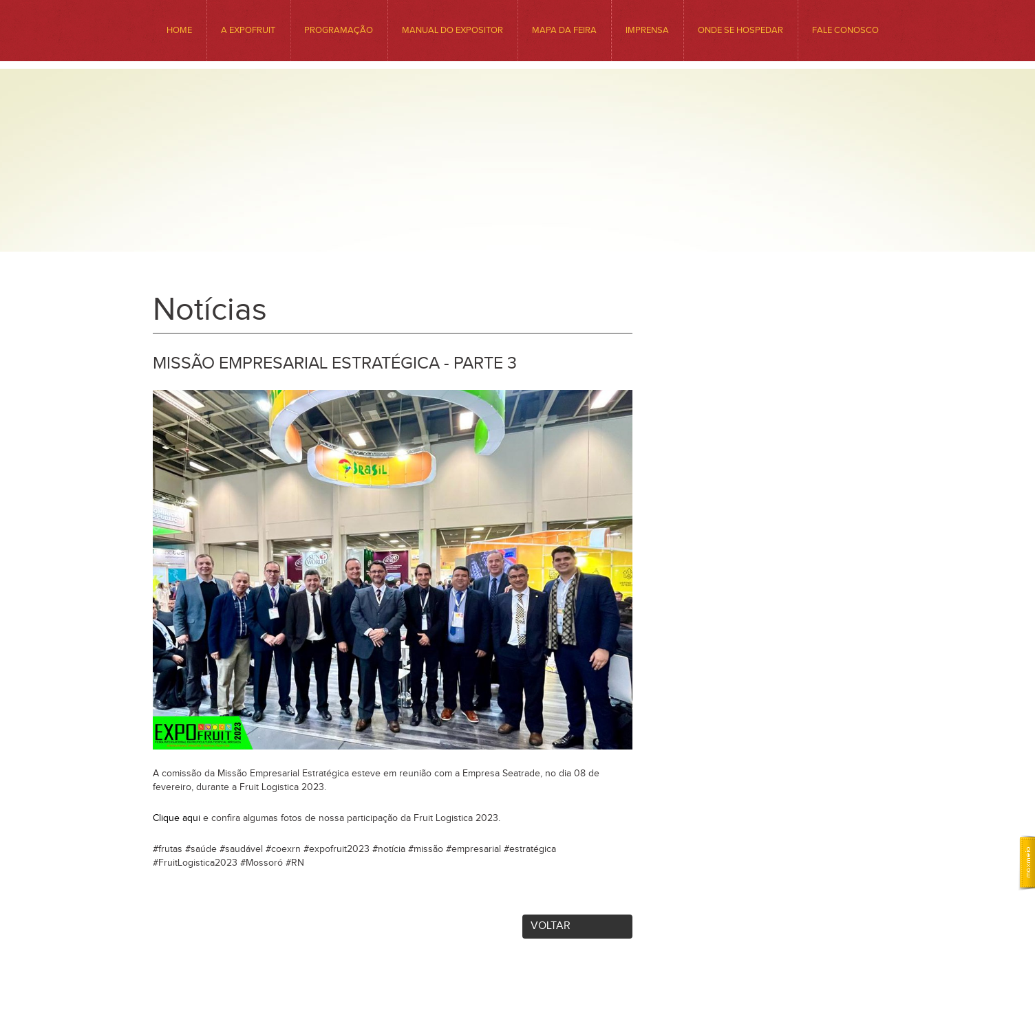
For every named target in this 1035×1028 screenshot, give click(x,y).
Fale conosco (845, 30)
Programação (338, 30)
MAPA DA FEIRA (564, 30)
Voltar (550, 925)
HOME (179, 30)
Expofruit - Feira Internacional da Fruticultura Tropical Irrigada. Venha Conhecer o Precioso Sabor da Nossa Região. (517, 187)
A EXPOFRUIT (248, 30)
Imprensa (647, 30)
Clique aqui (176, 818)
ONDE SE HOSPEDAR (740, 30)
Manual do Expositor (452, 30)
